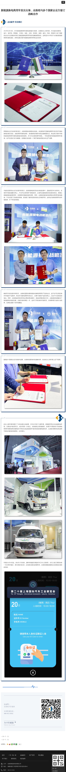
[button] (63, 2)
